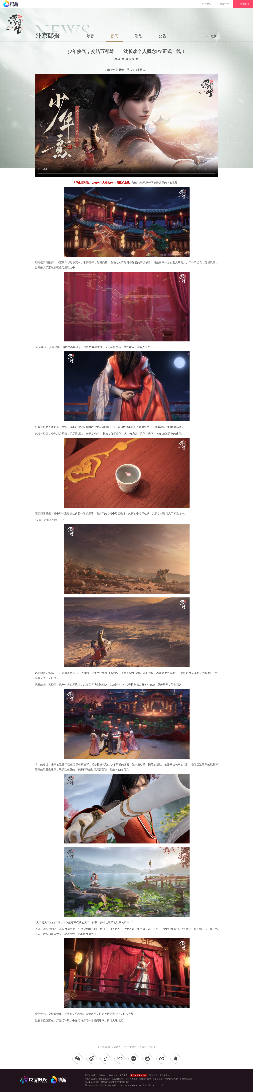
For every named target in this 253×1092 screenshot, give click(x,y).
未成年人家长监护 (138, 1075)
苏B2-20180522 (91, 1085)
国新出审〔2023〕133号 (152, 1085)
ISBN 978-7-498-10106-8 (130, 1085)
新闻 (115, 36)
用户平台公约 (166, 1075)
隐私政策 (153, 1075)
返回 (214, 36)
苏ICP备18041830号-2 (109, 1085)
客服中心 (103, 1075)
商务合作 (113, 1075)
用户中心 (206, 4)
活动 (139, 36)
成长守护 (224, 4)
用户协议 (123, 1075)
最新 (91, 36)
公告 (163, 36)
